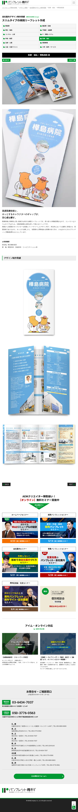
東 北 (14, 729)
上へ (74, 804)
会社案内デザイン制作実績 (38, 7)
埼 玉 (14, 733)
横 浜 (14, 743)
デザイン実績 (23, 7)
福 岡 (14, 763)
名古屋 (14, 753)
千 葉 (14, 738)
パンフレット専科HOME (9, 7)
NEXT (71, 60)
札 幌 (14, 724)
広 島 (14, 758)
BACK (7, 60)
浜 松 (14, 748)
